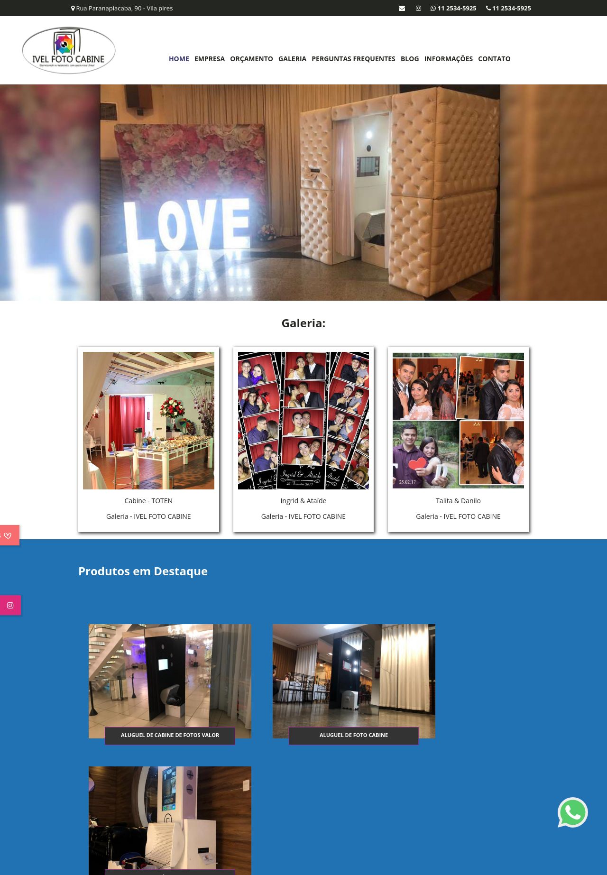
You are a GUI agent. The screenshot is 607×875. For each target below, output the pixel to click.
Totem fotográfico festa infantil (453, 733)
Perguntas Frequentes (352, 58)
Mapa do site (517, 804)
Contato (493, 58)
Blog (409, 58)
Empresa (208, 58)
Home (178, 58)
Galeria (291, 58)
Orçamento (250, 58)
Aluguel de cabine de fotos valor (153, 733)
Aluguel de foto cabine (303, 733)
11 (101, 823)
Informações (447, 58)
